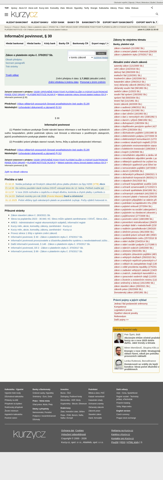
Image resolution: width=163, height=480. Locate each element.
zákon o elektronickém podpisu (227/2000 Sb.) (136, 136)
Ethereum (83, 404)
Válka (127, 8)
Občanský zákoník (96, 407)
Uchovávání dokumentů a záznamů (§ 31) (40, 107)
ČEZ (69, 393)
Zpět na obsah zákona (16, 171)
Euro (45, 396)
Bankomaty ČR (80, 43)
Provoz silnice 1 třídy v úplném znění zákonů (34, 233)
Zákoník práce (94, 411)
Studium (160, 2)
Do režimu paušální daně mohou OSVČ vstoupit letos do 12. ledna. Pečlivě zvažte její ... (61, 188)
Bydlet (153, 2)
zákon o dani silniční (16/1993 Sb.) (130, 113)
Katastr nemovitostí (96, 396)
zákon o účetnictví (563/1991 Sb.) (130, 251)
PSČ (103, 393)
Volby (118, 406)
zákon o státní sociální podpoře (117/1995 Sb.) (136, 244)
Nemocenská (38, 412)
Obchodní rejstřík (120, 2)
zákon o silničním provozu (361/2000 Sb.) (134, 232)
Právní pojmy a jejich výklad (129, 300)
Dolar (50, 396)
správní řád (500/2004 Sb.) (127, 97)
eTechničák (127, 399)
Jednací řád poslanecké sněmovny (131, 303)
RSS (122, 442)
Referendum (120, 316)
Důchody (36, 419)
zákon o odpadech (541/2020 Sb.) (130, 180)
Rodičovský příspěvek (14, 407)
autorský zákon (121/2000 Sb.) (129, 66)
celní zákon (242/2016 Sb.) (127, 69)
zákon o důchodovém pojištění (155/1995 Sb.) (136, 133)
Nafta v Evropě (67, 418)
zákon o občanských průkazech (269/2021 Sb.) (136, 174)
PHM (69, 415)
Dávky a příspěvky (41, 409)
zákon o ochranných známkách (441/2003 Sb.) (136, 193)
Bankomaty (45, 389)
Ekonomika (65, 400)
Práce (121, 8)
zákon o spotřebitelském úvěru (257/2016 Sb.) (136, 238)
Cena (124, 393)
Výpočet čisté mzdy (13, 393)
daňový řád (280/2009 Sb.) (127, 72)
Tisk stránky (12, 66)
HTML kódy (133, 442)
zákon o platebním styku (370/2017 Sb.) (133, 54)
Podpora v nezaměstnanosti (44, 416)
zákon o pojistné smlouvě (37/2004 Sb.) (133, 206)
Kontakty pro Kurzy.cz (122, 438)
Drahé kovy (66, 408)
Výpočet (19, 389)
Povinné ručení (11, 418)
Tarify (86, 8)
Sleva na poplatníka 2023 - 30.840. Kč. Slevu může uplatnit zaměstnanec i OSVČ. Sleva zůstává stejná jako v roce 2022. (60, 218)
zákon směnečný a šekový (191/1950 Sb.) (134, 283)
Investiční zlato (72, 412)
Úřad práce (37, 404)
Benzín (75, 415)
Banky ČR (64, 43)
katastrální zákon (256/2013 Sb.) (129, 81)
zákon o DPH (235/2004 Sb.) (128, 129)
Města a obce (94, 393)
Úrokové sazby (39, 393)
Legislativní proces (123, 310)
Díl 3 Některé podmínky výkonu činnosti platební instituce (46, 30)
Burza (63, 393)
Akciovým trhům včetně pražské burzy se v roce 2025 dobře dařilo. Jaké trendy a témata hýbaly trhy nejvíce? (142, 342)
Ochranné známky (96, 404)
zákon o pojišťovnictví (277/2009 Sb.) (132, 216)
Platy (50, 404)
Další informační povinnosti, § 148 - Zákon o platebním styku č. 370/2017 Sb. (50, 244)
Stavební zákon (94, 414)
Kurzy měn (44, 8)
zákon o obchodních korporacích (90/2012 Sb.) (136, 177)
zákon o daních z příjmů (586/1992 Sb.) (133, 120)
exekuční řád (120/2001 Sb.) (128, 75)
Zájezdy (131, 2)
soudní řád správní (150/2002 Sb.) (130, 94)
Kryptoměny (65, 404)
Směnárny (37, 396)
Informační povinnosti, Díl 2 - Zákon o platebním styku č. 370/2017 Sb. (47, 247)
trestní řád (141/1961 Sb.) (126, 101)
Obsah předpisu (14, 59)
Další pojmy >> (121, 319)
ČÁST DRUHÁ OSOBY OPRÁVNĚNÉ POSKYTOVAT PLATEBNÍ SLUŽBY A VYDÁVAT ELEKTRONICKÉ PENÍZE (104, 27)
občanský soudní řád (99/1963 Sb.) (131, 88)
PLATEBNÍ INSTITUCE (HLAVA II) (41, 95)
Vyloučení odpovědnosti (73, 434)
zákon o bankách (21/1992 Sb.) (129, 48)
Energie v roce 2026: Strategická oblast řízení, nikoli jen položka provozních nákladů (142, 354)
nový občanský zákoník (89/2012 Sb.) (132, 85)
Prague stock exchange (126, 418)
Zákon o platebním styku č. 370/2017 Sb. (43, 27)
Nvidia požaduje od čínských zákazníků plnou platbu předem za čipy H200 (54, 184)
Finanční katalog (123, 403)
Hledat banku (34, 43)
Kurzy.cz (8, 27)
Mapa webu (126, 406)
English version (123, 411)
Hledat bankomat (14, 43)
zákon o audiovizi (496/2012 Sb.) (130, 107)
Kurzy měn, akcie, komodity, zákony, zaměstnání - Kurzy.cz (41, 226)
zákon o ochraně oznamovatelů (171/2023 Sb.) (136, 187)
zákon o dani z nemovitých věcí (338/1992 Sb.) (136, 117)
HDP (73, 400)
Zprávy (14, 8)
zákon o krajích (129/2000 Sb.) (129, 152)
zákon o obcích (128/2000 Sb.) (129, 171)
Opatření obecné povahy (126, 313)
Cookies (79, 430)
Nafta (81, 415)
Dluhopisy (65, 396)
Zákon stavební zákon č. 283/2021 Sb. (31, 215)
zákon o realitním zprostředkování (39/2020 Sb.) (137, 228)
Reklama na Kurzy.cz (122, 430)
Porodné (48, 412)
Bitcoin (69, 8)
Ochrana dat (67, 430)
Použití (114, 442)
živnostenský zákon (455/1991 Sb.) (131, 292)
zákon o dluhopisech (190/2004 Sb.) (131, 123)
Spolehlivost (132, 393)
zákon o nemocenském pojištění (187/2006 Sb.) (137, 168)
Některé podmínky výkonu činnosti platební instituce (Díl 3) (82, 95)
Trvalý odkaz (12, 75)
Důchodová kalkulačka (14, 396)
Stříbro (82, 412)
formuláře (98, 418)
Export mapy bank (147, 22)
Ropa (63, 415)
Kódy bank (49, 43)
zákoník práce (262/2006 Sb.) (128, 289)
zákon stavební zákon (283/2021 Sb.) (132, 286)
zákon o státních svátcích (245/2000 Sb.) (134, 248)
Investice (64, 389)
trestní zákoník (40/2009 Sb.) (128, 104)
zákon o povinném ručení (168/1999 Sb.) (133, 219)
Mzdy (78, 400)
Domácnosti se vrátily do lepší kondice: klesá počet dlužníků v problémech (141, 367)
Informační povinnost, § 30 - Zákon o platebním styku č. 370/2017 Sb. (47, 237)
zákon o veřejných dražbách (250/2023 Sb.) (135, 257)
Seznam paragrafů (15, 63)
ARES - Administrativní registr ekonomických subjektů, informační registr (48, 222)
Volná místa (44, 401)
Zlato (62, 8)
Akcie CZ (23, 8)
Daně (90, 418)
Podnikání (92, 389)
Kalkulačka (104, 8)
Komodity (54, 8)
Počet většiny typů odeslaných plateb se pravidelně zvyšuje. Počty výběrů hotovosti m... (63, 200)
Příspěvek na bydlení (13, 404)
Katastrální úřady (95, 400)
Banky (23, 27)
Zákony (113, 8)
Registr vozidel (122, 396)
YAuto (138, 2)
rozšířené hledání (101, 58)
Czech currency (122, 414)
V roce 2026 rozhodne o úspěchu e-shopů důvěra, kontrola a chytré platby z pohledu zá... (62, 192)
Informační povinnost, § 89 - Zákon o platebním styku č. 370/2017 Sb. (47, 251)
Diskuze (134, 8)
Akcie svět (33, 8)
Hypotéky (78, 8)
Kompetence (120, 307)
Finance (16, 27)
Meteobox (145, 2)
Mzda (45, 404)
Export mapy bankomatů (104, 43)
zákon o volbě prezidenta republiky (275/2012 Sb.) (138, 267)
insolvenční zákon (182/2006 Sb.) (130, 78)
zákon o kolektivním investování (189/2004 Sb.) (137, 148)
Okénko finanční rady (125, 329)
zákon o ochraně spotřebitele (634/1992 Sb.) (135, 190)
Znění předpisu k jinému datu (63, 82)
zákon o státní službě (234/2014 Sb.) (131, 241)
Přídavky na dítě (11, 400)
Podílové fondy (76, 396)
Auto (118, 393)
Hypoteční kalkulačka (13, 414)
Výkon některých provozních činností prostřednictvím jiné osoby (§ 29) (53, 103)
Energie (94, 8)
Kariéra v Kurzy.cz (120, 434)
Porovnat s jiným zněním (93, 82)
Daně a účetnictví (73, 196)
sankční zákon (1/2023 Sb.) (127, 91)
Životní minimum (11, 411)
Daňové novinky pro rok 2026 (31, 196)
